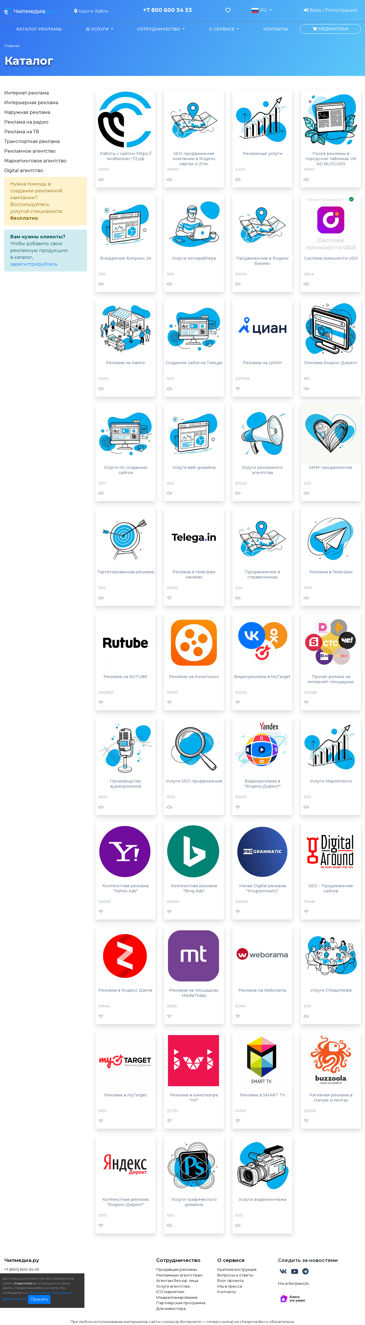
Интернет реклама (26, 93)
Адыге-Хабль (91, 11)
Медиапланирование (177, 1297)
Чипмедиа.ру (21, 1260)
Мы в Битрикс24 (293, 1283)
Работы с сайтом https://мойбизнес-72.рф (125, 156)
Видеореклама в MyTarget (262, 676)
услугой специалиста (36, 211)
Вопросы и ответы (235, 1275)
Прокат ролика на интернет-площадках (331, 679)
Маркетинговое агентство (35, 161)
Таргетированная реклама (125, 571)
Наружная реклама (27, 112)
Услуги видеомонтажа (262, 1199)
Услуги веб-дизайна (194, 467)
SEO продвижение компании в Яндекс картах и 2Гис (194, 158)
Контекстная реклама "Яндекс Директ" (125, 1202)
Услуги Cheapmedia (331, 990)
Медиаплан (330, 28)
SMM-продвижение (330, 467)
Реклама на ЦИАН (262, 362)
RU (259, 10)
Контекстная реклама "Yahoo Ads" (125, 888)
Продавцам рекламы (176, 1269)
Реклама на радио (26, 122)
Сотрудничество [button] (159, 29)
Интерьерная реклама (31, 102)
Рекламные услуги (262, 153)
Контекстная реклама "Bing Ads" (194, 888)
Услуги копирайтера (194, 258)
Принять (39, 1299)
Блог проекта (230, 1280)
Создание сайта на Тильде (193, 362)
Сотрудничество (178, 1260)
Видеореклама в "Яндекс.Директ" (262, 784)
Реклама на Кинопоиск (194, 676)
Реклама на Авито (125, 362)
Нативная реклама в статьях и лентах (330, 1097)
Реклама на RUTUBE (125, 676)
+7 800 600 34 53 (167, 10)
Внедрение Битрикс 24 (125, 258)
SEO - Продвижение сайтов (331, 888)
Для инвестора (171, 1308)
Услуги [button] (98, 29)
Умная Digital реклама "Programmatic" (262, 888)
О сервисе (231, 1260)
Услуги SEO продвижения (194, 781)
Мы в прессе (229, 1286)
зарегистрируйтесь (33, 264)
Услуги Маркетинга (331, 781)
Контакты (275, 29)
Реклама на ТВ (21, 131)
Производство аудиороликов (125, 784)
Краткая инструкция (236, 1269)
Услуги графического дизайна (194, 1202)
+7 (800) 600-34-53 (21, 1269)
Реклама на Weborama (262, 990)
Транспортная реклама (32, 141)
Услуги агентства (173, 1286)
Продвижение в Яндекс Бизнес (262, 261)
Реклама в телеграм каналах (194, 574)
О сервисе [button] (222, 29)
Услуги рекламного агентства (262, 470)
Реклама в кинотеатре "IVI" (194, 1097)
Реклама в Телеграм (330, 571)
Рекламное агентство (30, 151)
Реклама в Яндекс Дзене (125, 990)
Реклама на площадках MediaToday (194, 993)
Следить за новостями (308, 1260)
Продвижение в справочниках (262, 574)
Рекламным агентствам (179, 1275)
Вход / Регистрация (330, 10)
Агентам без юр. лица (177, 1280)
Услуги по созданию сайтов (125, 470)
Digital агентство (23, 170)
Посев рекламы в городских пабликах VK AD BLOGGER (330, 158)
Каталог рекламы (39, 29)
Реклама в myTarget (125, 1095)
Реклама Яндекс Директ (330, 362)
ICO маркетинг (170, 1291)
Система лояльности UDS (331, 258)
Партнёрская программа (180, 1302)
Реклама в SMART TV (262, 1095)
